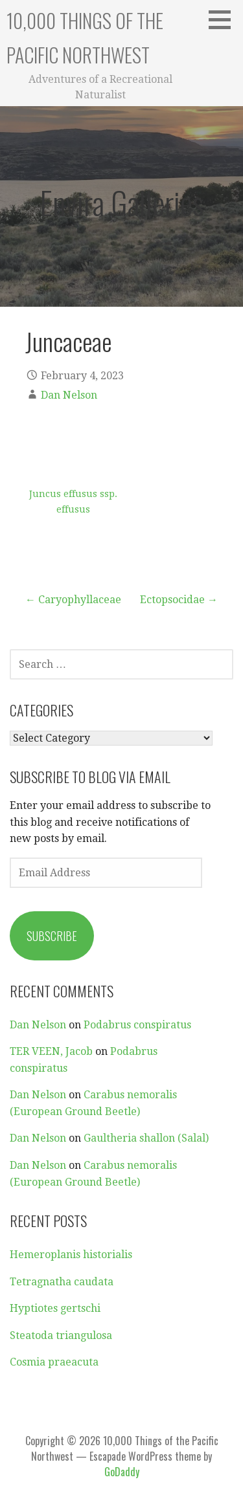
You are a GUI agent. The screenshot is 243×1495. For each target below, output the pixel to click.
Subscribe (52, 935)
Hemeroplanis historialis (71, 1254)
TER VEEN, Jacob (51, 1051)
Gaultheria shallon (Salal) (146, 1138)
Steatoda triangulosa (61, 1335)
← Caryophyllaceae (73, 599)
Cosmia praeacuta (54, 1362)
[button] (224, 19)
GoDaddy (121, 1471)
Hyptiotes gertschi (55, 1308)
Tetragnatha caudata (61, 1282)
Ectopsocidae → (179, 599)
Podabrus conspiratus (137, 1025)
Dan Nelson (69, 395)
